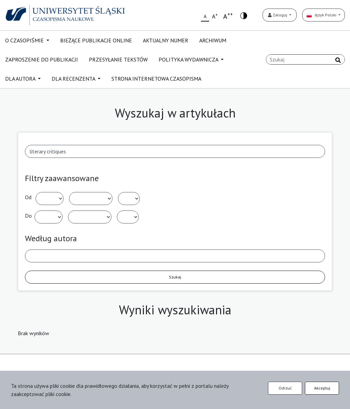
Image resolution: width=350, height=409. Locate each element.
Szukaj (175, 277)
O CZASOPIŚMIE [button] (25, 40)
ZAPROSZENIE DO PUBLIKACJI (41, 59)
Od (28, 197)
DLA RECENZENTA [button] (74, 78)
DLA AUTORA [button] (21, 78)
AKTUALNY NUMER (165, 40)
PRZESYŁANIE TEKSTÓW (118, 59)
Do (28, 215)
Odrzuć (285, 388)
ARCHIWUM (212, 40)
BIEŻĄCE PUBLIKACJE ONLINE (96, 40)
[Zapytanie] (305, 59)
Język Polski (322, 14)
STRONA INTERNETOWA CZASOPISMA (156, 78)
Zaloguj (278, 14)
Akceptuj (322, 388)
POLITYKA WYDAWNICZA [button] (189, 59)
